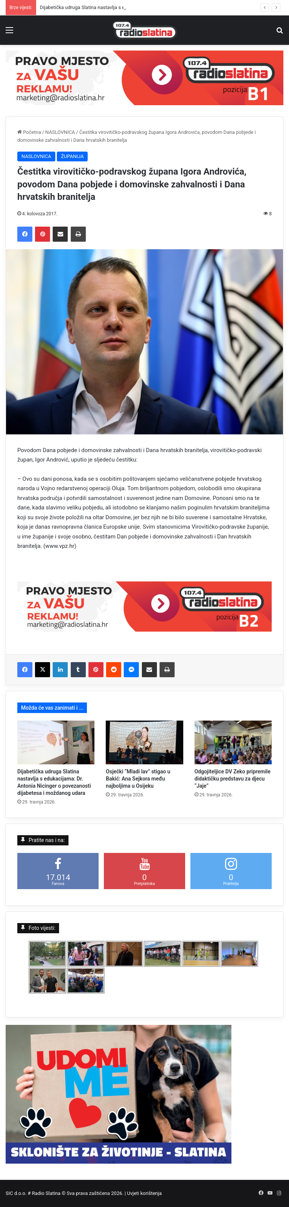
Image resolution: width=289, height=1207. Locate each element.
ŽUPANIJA (72, 156)
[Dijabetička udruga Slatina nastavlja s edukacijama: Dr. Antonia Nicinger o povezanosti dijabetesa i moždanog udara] (55, 742)
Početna (29, 132)
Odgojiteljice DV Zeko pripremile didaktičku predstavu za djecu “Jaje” (233, 778)
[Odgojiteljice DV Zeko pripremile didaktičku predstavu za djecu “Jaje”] (233, 742)
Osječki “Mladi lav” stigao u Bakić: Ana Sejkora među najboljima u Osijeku (138, 778)
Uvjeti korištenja (144, 1193)
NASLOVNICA (60, 132)
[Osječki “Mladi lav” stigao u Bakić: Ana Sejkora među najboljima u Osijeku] (144, 742)
